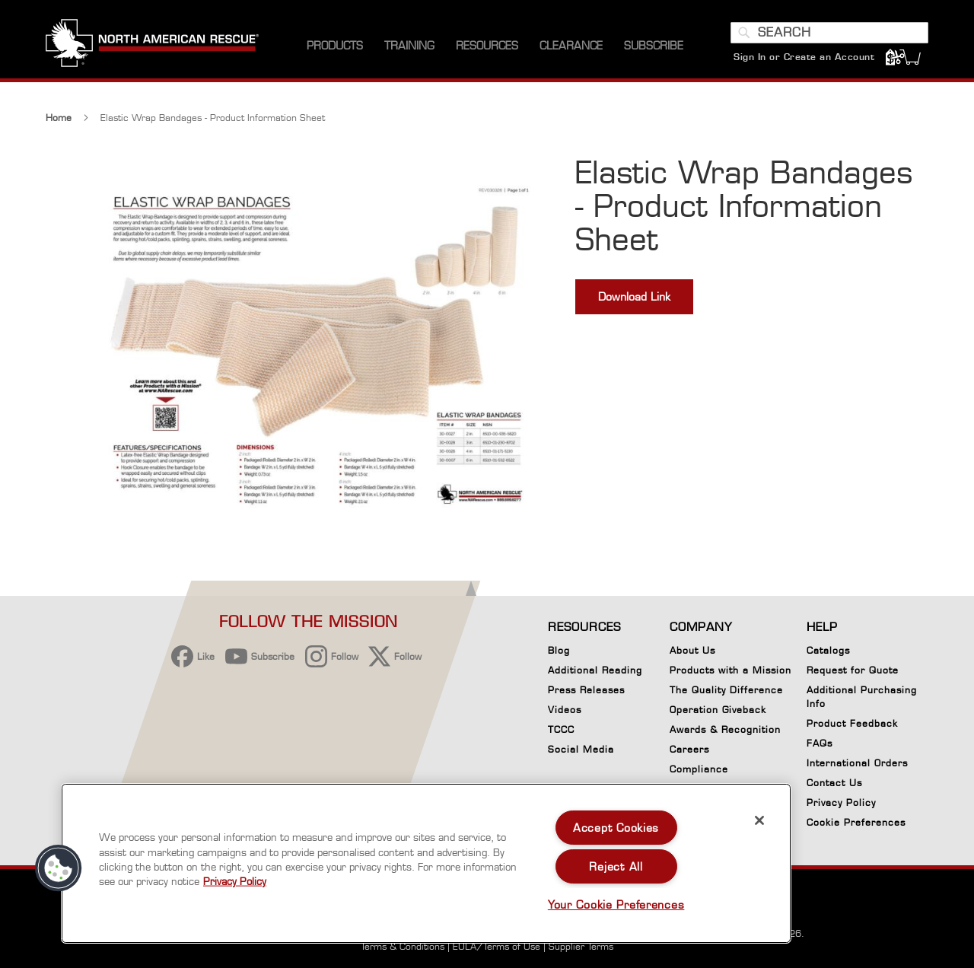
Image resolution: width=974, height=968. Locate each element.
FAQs (819, 743)
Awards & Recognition (725, 729)
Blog (559, 650)
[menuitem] (335, 45)
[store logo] (152, 45)
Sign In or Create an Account (804, 56)
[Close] (759, 820)
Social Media (581, 749)
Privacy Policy (841, 802)
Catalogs (828, 650)
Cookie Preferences (856, 825)
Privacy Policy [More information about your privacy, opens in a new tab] (234, 881)
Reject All (615, 866)
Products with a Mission (730, 670)
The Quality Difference (726, 690)
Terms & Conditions (402, 946)
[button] (58, 868)
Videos (564, 709)
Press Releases (586, 690)
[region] (426, 863)
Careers (689, 749)
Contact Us (834, 782)
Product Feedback (852, 723)
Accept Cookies (616, 827)
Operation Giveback (718, 709)
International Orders (857, 763)
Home (59, 119)
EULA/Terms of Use (496, 946)
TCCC (561, 729)
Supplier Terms (581, 946)
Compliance (699, 769)
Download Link (634, 297)
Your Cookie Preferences (616, 904)
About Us (692, 650)
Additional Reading (595, 670)
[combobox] (829, 32)
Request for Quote (853, 670)
